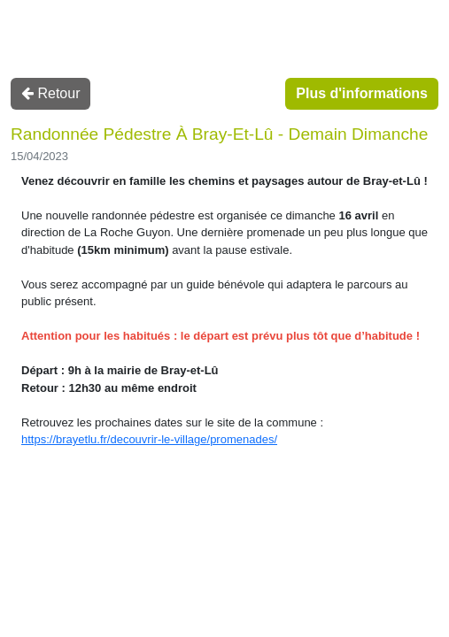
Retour (50, 93)
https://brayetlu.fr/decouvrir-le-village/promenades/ (149, 439)
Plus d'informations (362, 93)
